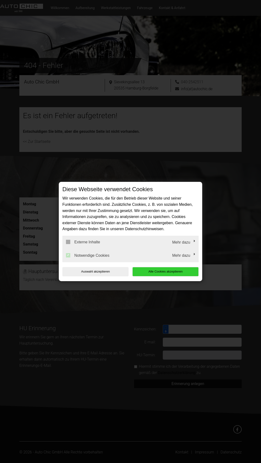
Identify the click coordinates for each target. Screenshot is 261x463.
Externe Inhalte (83, 242)
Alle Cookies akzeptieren (168, 271)
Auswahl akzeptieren (93, 271)
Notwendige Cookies (87, 255)
